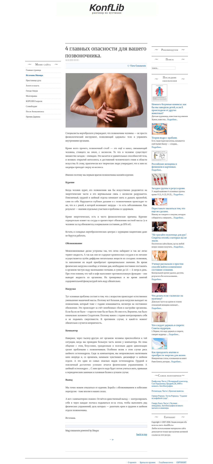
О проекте (132, 462)
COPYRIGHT (181, 462)
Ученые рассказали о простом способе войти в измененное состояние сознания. (167, 266)
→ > (112, 439)
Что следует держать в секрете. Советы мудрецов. (168, 327)
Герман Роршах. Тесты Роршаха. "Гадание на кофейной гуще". (169, 397)
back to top (141, 434)
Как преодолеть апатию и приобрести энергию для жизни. (169, 354)
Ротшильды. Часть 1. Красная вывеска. (168, 391)
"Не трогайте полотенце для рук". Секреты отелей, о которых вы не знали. (169, 237)
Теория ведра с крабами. (164, 137)
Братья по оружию (147, 462)
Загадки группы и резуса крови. (168, 188)
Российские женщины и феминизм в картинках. (164, 165)
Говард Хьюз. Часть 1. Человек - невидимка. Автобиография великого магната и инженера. (167, 405)
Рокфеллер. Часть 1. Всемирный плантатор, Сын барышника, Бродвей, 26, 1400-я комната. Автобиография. (170, 383)
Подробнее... (172, 119)
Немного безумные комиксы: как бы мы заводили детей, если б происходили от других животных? (169, 109)
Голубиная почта (166, 462)
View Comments (138, 65)
